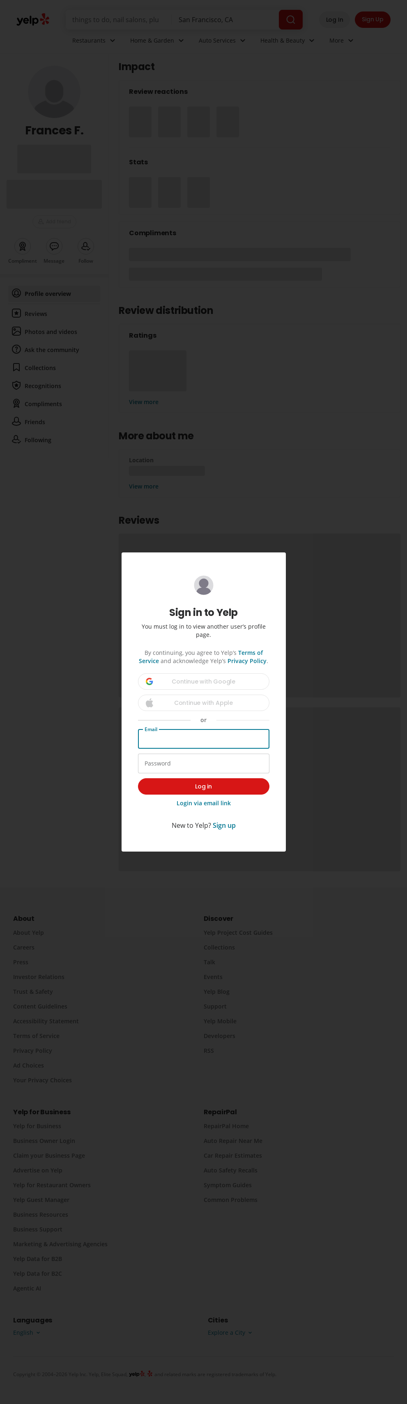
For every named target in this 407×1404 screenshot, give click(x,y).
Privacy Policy (247, 661)
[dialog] (203, 702)
